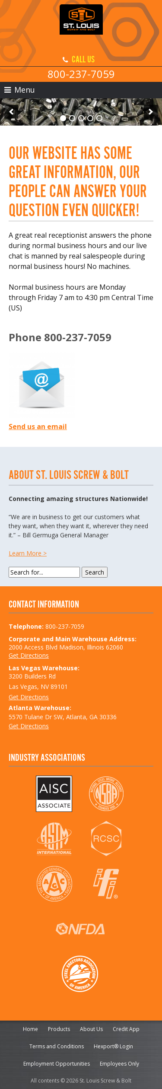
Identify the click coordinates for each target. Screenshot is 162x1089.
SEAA (80, 974)
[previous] (11, 112)
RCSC (106, 839)
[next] (151, 112)
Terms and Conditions (56, 1046)
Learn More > (28, 553)
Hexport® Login (113, 1046)
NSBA (106, 794)
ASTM (54, 839)
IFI (106, 884)
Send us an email (38, 426)
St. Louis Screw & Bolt (81, 26)
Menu (19, 89)
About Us (91, 1029)
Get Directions (29, 655)
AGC (54, 884)
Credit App (126, 1029)
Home (30, 1029)
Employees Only (119, 1063)
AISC (54, 794)
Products (59, 1029)
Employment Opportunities (56, 1063)
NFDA (80, 929)
